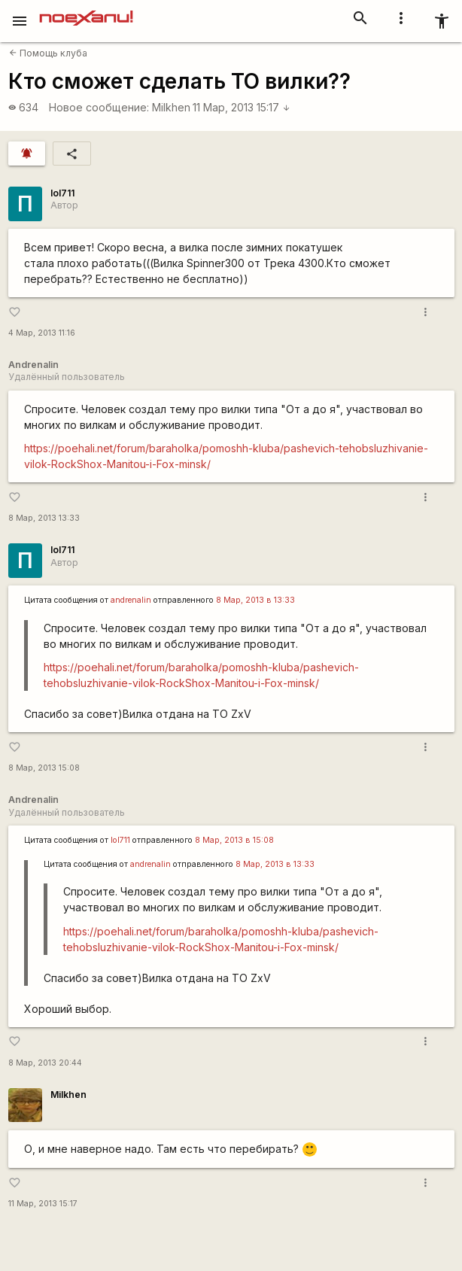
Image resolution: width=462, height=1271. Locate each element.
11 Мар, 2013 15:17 (241, 107)
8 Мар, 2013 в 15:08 (234, 840)
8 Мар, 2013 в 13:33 (255, 600)
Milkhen (171, 107)
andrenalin (131, 600)
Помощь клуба (48, 53)
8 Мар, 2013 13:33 (44, 518)
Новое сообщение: (99, 107)
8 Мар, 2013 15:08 (44, 768)
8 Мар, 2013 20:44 (45, 1063)
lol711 (62, 193)
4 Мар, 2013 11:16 (41, 333)
